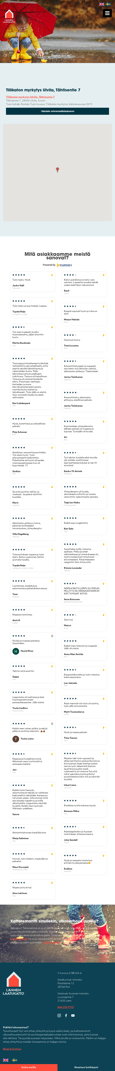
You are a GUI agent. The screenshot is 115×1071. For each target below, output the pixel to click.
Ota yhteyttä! (52, 943)
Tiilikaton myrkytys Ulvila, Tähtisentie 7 (30, 97)
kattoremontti (19, 939)
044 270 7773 (66, 1007)
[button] (57, 170)
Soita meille (28, 1067)
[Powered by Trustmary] (57, 265)
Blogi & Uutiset (12, 1049)
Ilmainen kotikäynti (86, 1067)
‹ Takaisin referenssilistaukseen (57, 112)
